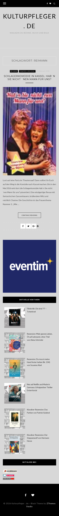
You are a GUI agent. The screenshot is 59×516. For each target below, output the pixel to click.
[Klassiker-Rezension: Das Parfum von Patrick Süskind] (14, 419)
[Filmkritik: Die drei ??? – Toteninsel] (14, 318)
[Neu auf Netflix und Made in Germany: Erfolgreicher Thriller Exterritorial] (14, 393)
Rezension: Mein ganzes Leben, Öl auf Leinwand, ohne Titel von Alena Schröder (39, 337)
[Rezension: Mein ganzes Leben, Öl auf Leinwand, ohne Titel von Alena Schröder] (14, 343)
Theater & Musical (27, 71)
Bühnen (14, 71)
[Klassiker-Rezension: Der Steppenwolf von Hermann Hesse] (14, 444)
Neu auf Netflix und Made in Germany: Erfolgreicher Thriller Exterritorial (40, 387)
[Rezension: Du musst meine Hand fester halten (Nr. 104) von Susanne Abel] (14, 368)
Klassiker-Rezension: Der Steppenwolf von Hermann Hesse (38, 438)
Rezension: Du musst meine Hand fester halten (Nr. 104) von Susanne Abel (38, 362)
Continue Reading (29, 215)
